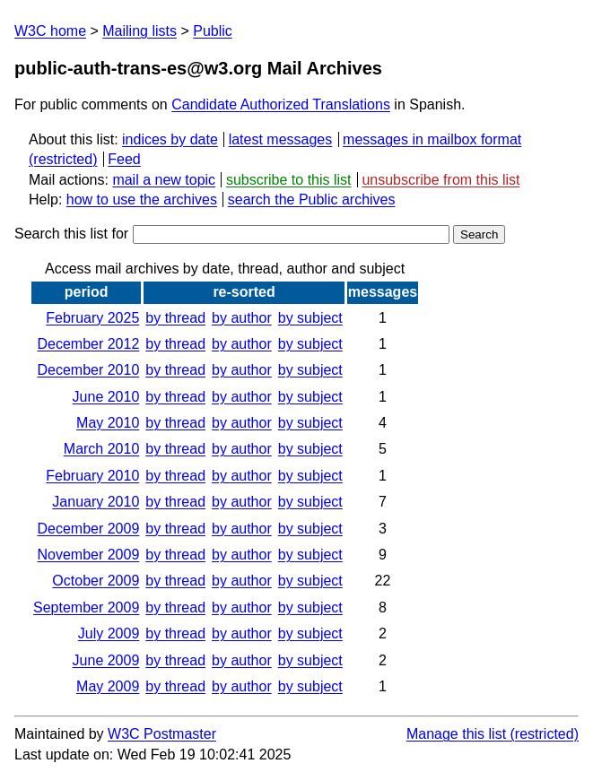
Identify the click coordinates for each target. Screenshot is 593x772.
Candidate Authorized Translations (280, 104)
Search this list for (231, 233)
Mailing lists (139, 31)
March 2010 (102, 448)
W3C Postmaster (162, 734)
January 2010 (95, 501)
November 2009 (88, 554)
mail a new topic (163, 179)
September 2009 (86, 607)
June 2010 (106, 396)
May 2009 (107, 686)
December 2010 (88, 369)
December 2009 (88, 528)
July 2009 (109, 633)
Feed (124, 159)
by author (242, 317)
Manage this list (456, 734)
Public (212, 31)
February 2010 (92, 475)
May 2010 (107, 422)
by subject (310, 317)
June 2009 (106, 660)
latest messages (281, 139)
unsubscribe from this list (440, 179)
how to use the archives (141, 199)
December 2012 (88, 343)
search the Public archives (312, 199)
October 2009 (95, 580)
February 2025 (92, 317)
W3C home (50, 31)
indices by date (170, 139)
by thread (175, 317)
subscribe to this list (289, 179)
